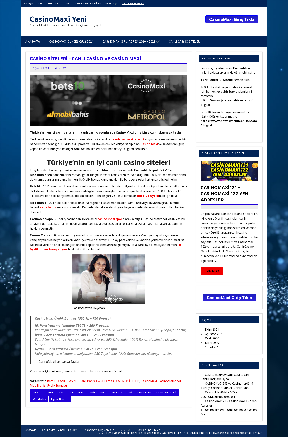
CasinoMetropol (169, 381)
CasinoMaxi (149, 381)
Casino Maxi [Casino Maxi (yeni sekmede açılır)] (149, 144)
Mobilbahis (37, 385)
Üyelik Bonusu (57, 385)
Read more (212, 271)
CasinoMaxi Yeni (58, 19)
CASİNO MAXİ (105, 381)
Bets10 (52, 381)
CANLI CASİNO (68, 381)
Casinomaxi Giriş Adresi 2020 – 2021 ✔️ (96, 3)
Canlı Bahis (87, 381)
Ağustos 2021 (214, 334)
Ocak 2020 (212, 338)
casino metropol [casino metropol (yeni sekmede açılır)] (110, 219)
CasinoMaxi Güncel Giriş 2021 (54, 3)
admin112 (60, 68)
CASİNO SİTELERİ (127, 381)
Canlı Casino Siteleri (133, 3)
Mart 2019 (212, 343)
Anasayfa (28, 3)
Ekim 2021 (212, 329)
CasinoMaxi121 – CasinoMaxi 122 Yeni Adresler (225, 193)
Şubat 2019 (212, 347)
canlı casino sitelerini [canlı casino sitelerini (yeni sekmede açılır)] (128, 139)
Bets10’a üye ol (148, 196)
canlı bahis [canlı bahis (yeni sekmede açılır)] (48, 207)
